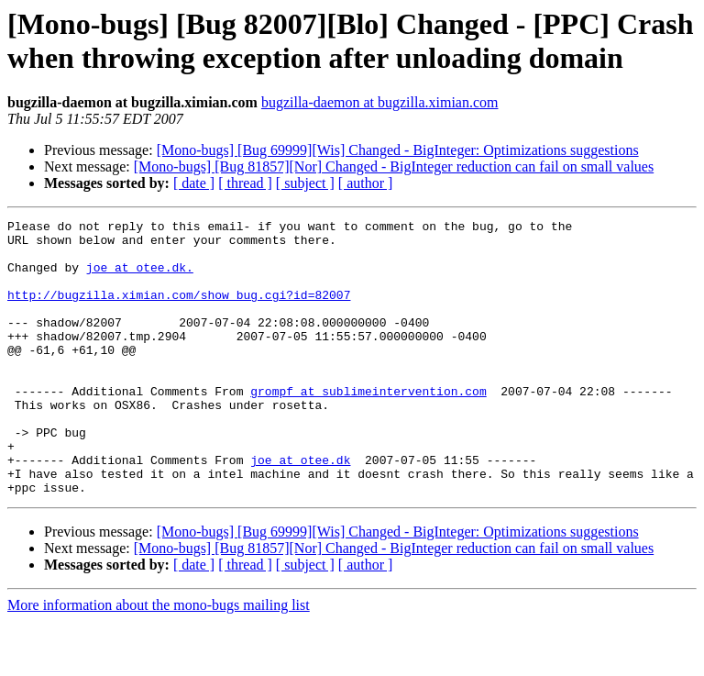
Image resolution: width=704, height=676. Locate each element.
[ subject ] (305, 183)
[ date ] (193, 183)
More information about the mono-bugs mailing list (158, 660)
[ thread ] (245, 183)
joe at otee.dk (300, 509)
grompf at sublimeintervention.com (368, 426)
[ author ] (365, 183)
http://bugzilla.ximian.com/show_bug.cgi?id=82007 (178, 311)
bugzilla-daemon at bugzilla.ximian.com (380, 102)
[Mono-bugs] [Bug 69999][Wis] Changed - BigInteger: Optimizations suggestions (398, 150)
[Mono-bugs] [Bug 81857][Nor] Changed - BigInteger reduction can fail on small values (394, 166)
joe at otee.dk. (139, 278)
